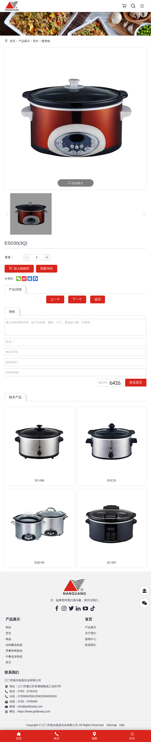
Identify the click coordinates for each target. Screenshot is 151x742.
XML (122, 725)
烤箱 (8, 639)
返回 (97, 299)
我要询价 (46, 268)
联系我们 (90, 644)
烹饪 (35, 41)
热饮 (8, 627)
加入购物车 (19, 268)
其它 (8, 662)
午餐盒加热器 (14, 656)
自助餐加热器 (14, 644)
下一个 (77, 299)
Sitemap (112, 725)
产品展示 (24, 41)
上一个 (55, 299)
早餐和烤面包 (14, 650)
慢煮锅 (46, 41)
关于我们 (90, 633)
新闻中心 (90, 639)
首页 (12, 41)
